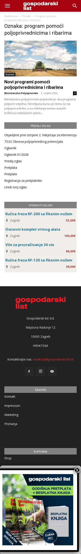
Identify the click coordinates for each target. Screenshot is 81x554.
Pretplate (10, 174)
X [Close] (77, 470)
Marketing (11, 415)
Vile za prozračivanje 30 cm (29, 244)
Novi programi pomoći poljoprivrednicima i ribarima (33, 84)
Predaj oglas (13, 161)
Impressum (12, 406)
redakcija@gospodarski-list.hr (53, 359)
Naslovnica (11, 16)
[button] (75, 6)
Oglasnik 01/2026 (16, 154)
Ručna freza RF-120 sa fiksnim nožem (38, 260)
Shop (7, 458)
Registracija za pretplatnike (23, 181)
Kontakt (9, 396)
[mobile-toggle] (7, 6)
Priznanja (10, 424)
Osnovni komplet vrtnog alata (32, 229)
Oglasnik (10, 148)
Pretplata (10, 167)
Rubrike (10, 74)
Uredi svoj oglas (15, 187)
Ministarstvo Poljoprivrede (21, 93)
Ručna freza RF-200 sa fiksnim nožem (38, 213)
